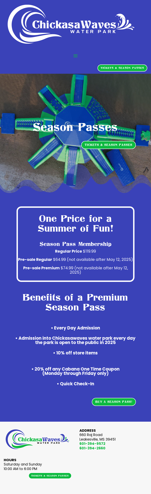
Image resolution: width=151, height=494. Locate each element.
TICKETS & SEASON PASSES (122, 68)
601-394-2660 (92, 448)
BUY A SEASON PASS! (113, 402)
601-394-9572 (92, 443)
